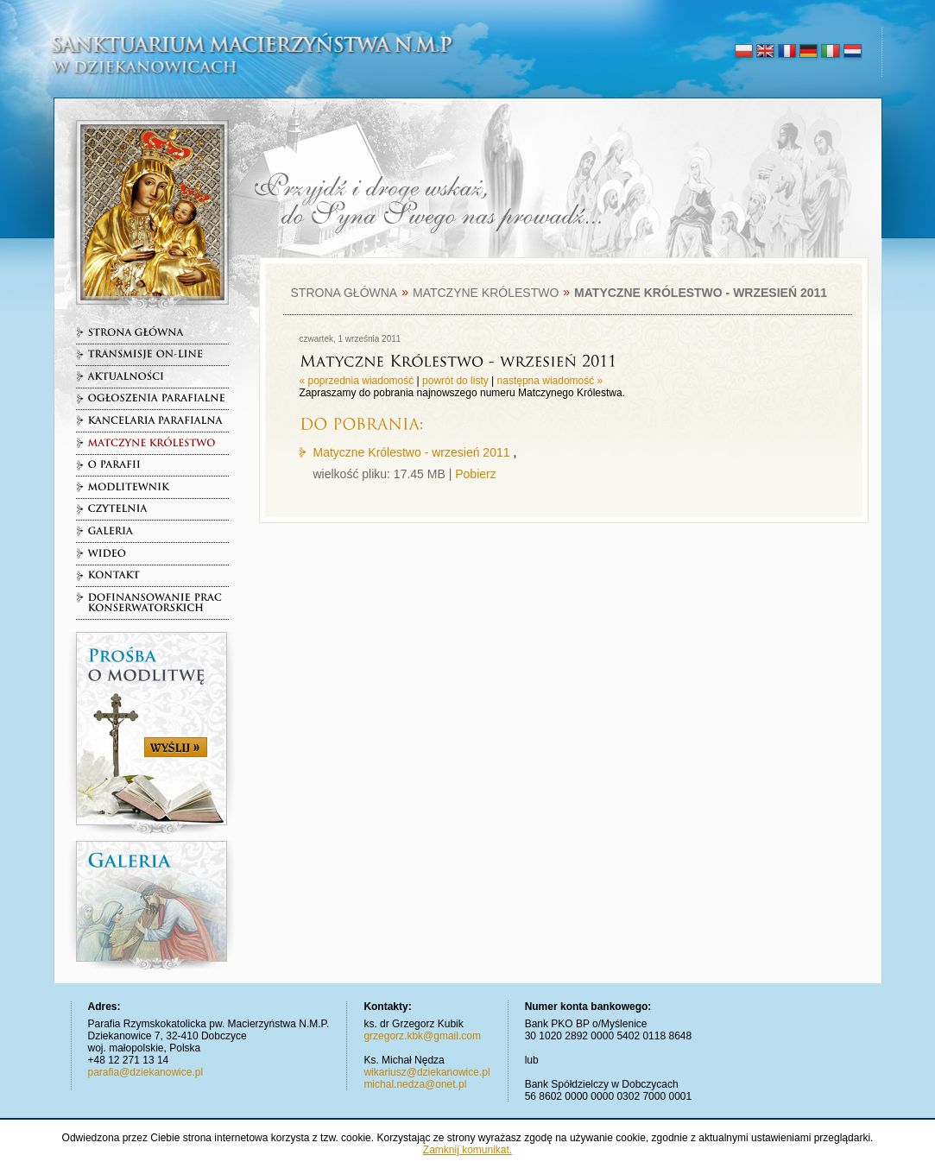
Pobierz (475, 474)
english (765, 51)
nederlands (851, 51)
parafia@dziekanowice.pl (146, 1072)
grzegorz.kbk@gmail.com (422, 1036)
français (787, 51)
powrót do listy (455, 381)
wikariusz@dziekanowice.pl (426, 1072)
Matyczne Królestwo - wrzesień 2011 (411, 452)
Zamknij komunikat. (467, 1150)
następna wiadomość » (550, 381)
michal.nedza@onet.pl (414, 1084)
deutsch (808, 51)
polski (744, 51)
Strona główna (344, 293)
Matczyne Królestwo (486, 293)
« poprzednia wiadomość (357, 381)
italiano (830, 51)
